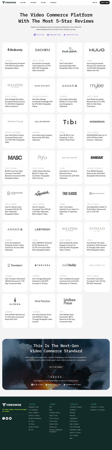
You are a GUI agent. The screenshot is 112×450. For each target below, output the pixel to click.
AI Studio (32, 424)
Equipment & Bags (75, 430)
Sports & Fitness (75, 432)
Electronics (73, 421)
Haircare (72, 415)
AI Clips (31, 421)
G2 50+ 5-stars (38, 384)
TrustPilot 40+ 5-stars (73, 384)
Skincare (72, 412)
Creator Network (34, 427)
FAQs (50, 407)
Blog (50, 410)
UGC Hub (31, 430)
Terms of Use (53, 415)
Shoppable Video (34, 407)
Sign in (94, 2)
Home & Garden (74, 424)
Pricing (43, 2)
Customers (33, 2)
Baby (71, 438)
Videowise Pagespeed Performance (55, 431)
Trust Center (53, 421)
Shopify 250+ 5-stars (54, 384)
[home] (9, 2)
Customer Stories (54, 412)
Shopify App (53, 427)
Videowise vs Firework (98, 410)
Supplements (73, 418)
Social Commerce (34, 412)
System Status (53, 424)
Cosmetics (73, 410)
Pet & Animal (74, 435)
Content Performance (35, 418)
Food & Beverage (75, 427)
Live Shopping (33, 410)
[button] (23, 2)
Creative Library (34, 415)
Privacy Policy (54, 418)
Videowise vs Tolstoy (97, 407)
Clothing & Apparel (76, 407)
